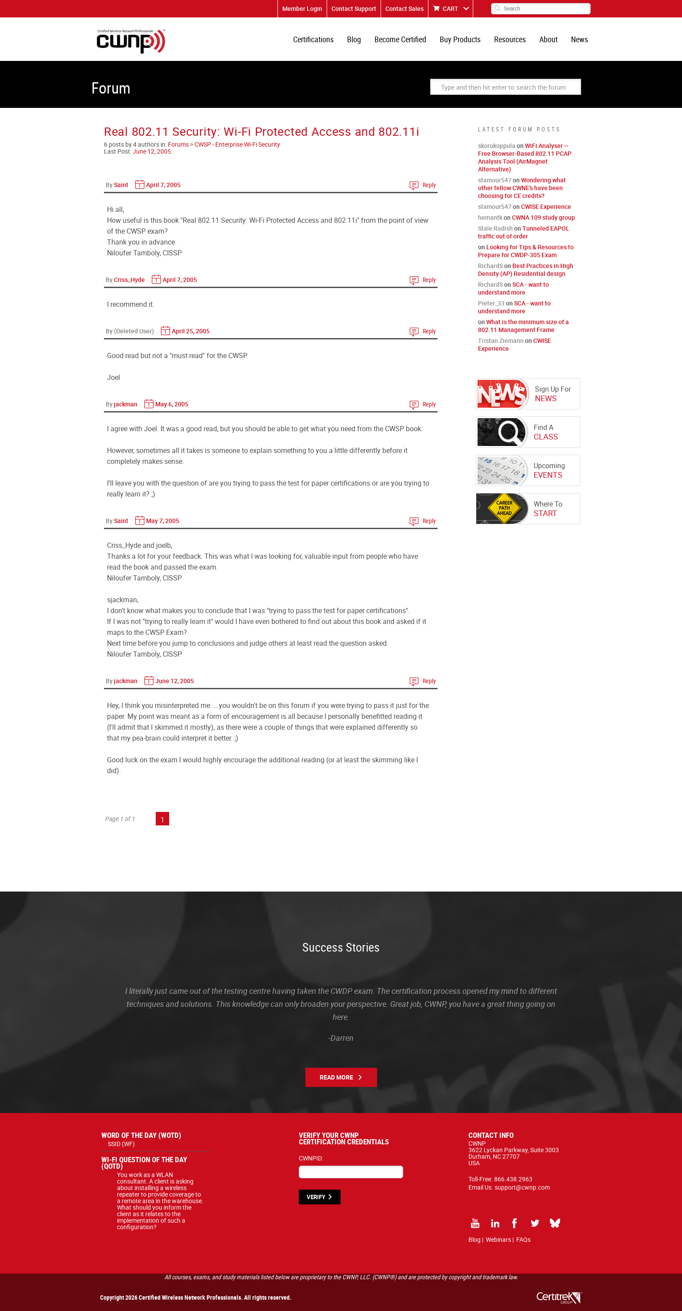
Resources (510, 39)
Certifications (313, 39)
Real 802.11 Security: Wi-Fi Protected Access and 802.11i (261, 131)
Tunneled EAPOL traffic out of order (523, 232)
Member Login (302, 8)
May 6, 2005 (171, 404)
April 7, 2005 (163, 185)
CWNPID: (311, 1158)
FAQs (523, 1239)
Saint (121, 185)
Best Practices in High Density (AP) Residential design (525, 270)
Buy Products (460, 39)
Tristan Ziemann (501, 340)
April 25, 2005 (191, 331)
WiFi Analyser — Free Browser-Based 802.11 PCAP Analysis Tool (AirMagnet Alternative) (525, 157)
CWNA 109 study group (543, 217)
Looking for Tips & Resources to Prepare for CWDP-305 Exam (526, 251)
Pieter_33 (491, 303)
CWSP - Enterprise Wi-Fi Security (237, 144)
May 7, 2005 (162, 520)
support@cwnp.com (522, 1187)
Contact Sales (404, 8)
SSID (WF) (121, 1144)
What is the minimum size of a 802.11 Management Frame (523, 326)
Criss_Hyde (129, 279)
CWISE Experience (546, 206)
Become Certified (400, 39)
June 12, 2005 (152, 151)
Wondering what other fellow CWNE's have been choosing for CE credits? (522, 188)
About (548, 39)
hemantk (490, 217)
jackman (125, 404)
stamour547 (495, 180)
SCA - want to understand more (513, 288)
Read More (336, 1077)
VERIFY (316, 1197)
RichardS (490, 266)
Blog (354, 39)
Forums (178, 144)
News (579, 39)
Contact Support (353, 8)
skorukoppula (496, 145)
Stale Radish (495, 228)
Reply (429, 185)
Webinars (498, 1239)
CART (450, 8)
